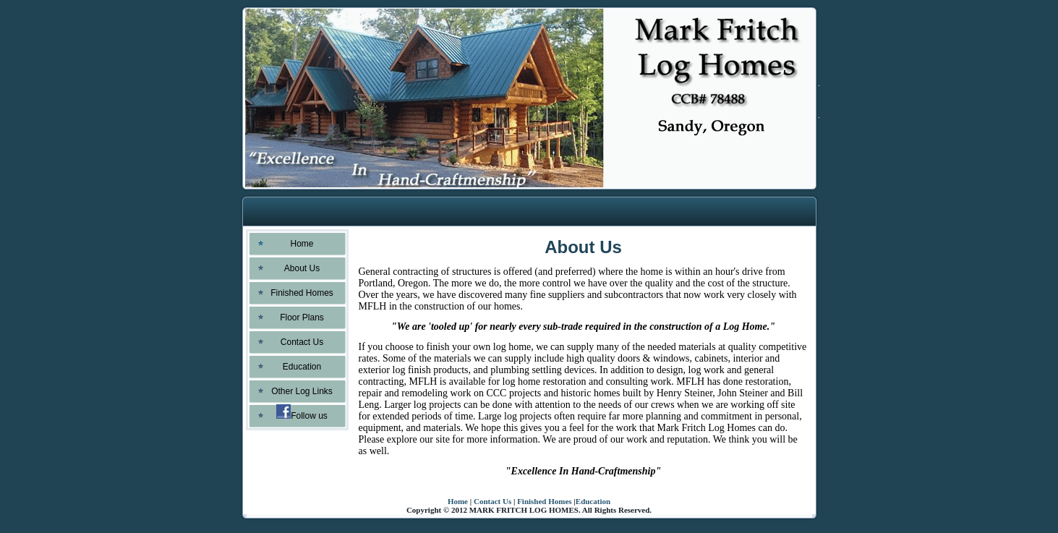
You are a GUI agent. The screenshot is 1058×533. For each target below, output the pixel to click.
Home (458, 501)
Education (593, 501)
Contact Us (492, 501)
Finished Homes (544, 501)
